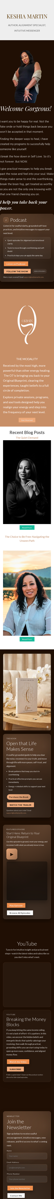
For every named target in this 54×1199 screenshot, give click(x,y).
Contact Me (16, 1195)
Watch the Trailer (20, 805)
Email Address (13, 1162)
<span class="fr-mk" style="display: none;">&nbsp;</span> (27, 880)
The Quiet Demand (27, 437)
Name (9, 1151)
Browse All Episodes (20, 913)
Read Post (27, 528)
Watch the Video (18, 1062)
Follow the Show (17, 271)
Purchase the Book (18, 797)
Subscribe (15, 1069)
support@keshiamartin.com (34, 277)
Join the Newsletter (20, 1188)
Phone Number (13, 1174)
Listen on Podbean (16, 264)
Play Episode (16, 905)
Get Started (27, 420)
